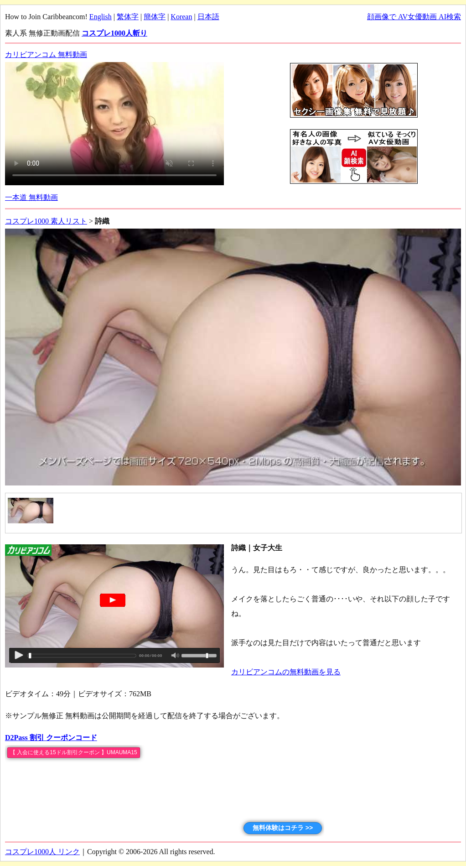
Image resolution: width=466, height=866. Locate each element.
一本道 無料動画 (31, 197)
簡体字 (155, 17)
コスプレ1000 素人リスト (46, 221)
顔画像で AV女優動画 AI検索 (414, 17)
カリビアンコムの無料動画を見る (286, 672)
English (100, 17)
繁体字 (128, 17)
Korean (181, 17)
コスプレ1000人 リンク (42, 852)
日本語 (208, 17)
